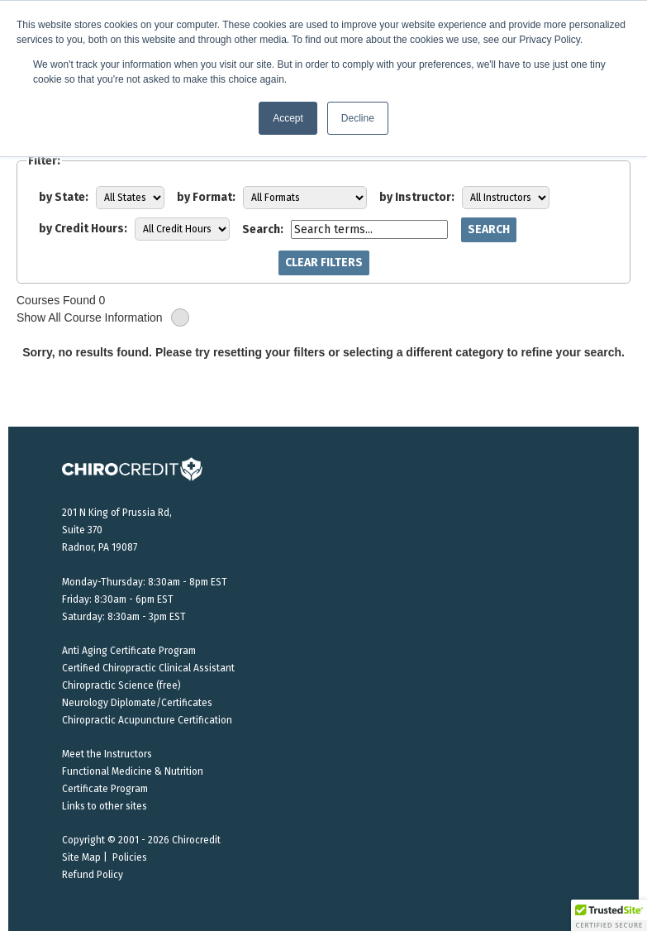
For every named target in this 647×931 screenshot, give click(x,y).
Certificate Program (105, 789)
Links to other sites (104, 806)
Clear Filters (324, 262)
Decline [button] (357, 118)
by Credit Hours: (83, 229)
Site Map (81, 857)
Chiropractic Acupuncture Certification (147, 720)
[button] (609, 915)
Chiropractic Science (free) (121, 685)
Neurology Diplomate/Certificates (137, 703)
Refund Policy (92, 875)
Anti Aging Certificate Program (129, 650)
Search (489, 229)
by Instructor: (416, 197)
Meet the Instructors (107, 754)
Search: (262, 229)
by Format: (206, 197)
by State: (63, 197)
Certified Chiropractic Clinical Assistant (148, 668)
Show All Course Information (103, 318)
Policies (129, 857)
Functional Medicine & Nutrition (132, 771)
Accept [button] (288, 118)
